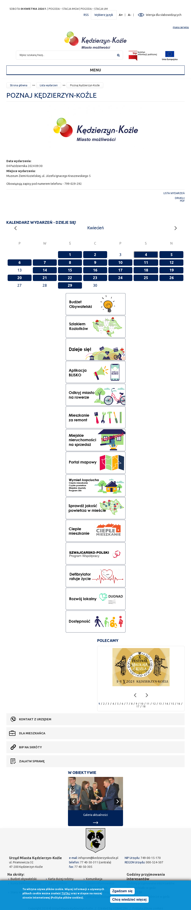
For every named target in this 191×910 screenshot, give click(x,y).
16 (95, 270)
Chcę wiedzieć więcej (129, 899)
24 (120, 278)
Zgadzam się (122, 891)
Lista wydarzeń (49, 85)
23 (95, 278)
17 (120, 270)
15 (70, 270)
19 (171, 270)
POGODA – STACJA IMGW (64, 8)
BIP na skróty (30, 747)
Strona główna (18, 85)
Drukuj (180, 198)
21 (45, 278)
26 (171, 278)
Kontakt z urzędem (35, 719)
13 (160, 703)
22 (70, 278)
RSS (86, 15)
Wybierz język (103, 15)
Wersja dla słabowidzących (163, 15)
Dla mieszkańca (32, 733)
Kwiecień (95, 227)
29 (70, 285)
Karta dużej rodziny (60, 879)
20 (19, 278)
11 (146, 262)
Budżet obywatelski (24, 879)
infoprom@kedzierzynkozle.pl (98, 858)
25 (146, 278)
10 (120, 262)
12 (171, 262)
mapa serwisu (181, 27)
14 (45, 270)
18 (146, 270)
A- (129, 15)
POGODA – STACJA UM (94, 8)
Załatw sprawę (31, 761)
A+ (121, 15)
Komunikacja (94, 879)
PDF (182, 200)
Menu (95, 70)
